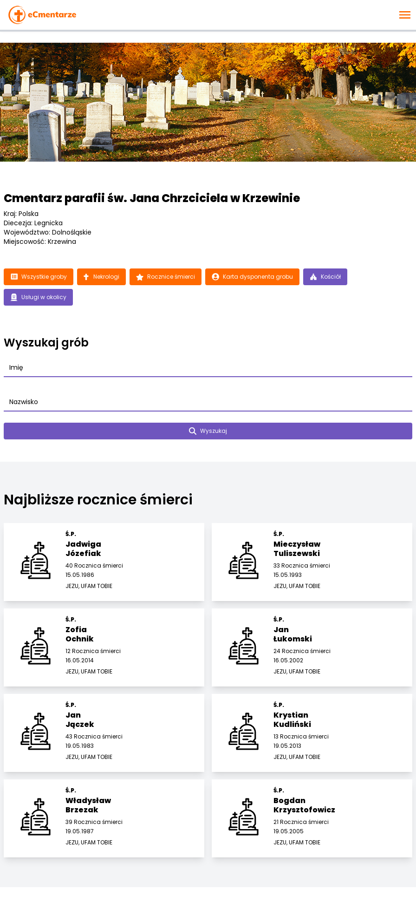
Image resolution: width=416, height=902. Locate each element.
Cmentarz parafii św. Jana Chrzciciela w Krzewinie (152, 198)
